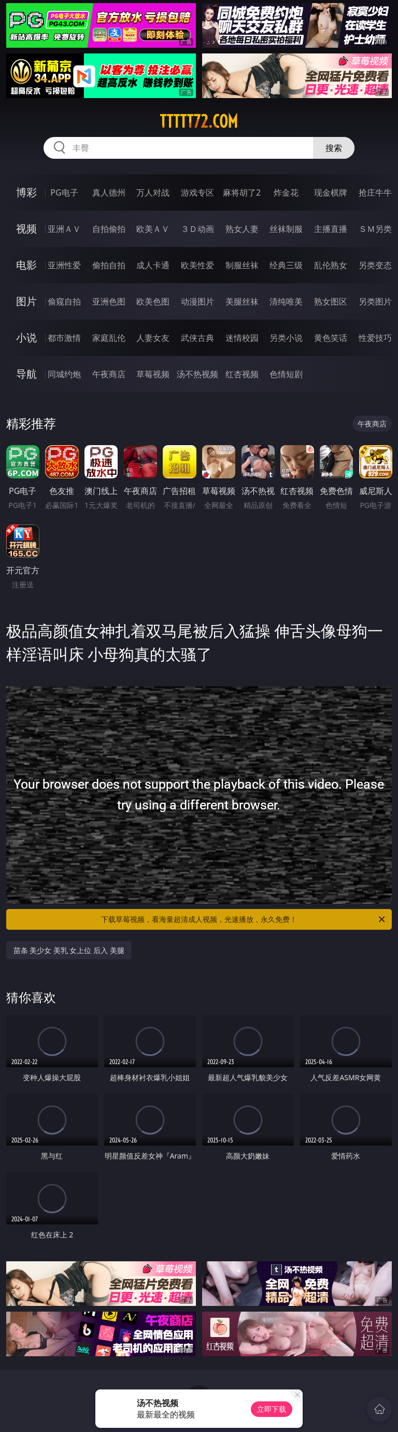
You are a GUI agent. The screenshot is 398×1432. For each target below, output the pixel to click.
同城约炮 (64, 374)
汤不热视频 (197, 374)
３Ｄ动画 (197, 229)
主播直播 (330, 229)
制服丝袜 (242, 265)
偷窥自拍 (64, 301)
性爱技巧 (375, 337)
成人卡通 (152, 265)
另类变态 (375, 265)
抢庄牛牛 (375, 192)
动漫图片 (197, 301)
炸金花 (286, 192)
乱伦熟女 (330, 265)
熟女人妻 (242, 229)
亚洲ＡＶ (64, 229)
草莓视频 (152, 374)
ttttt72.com (199, 121)
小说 (26, 338)
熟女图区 (330, 301)
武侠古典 (197, 337)
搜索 (333, 148)
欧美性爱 (197, 265)
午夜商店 (108, 374)
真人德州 (108, 192)
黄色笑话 (330, 337)
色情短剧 (286, 374)
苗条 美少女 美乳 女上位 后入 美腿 (68, 950)
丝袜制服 (286, 229)
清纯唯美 (286, 301)
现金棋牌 (330, 192)
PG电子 (64, 192)
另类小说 (286, 337)
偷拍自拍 (108, 265)
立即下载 (271, 1409)
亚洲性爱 (64, 265)
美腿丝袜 (242, 301)
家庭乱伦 (108, 337)
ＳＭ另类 (375, 229)
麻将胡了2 (242, 192)
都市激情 (64, 337)
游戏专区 (197, 192)
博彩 (26, 192)
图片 (26, 301)
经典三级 (286, 265)
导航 (26, 374)
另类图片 (375, 301)
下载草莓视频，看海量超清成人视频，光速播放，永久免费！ (244, 919)
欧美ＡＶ (152, 229)
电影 (26, 265)
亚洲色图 (108, 301)
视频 (26, 229)
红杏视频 (242, 374)
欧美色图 (152, 301)
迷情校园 (242, 337)
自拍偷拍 (108, 229)
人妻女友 (152, 337)
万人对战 (152, 192)
